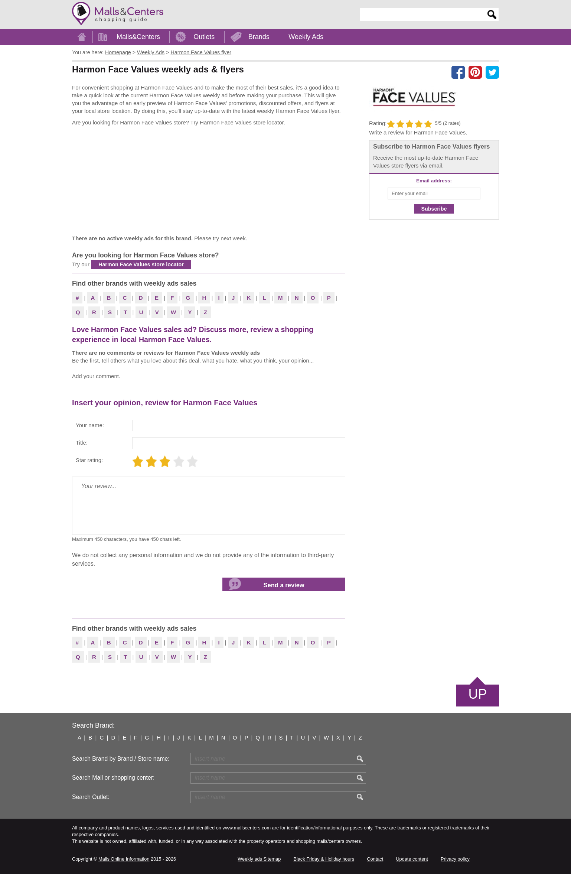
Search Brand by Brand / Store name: (121, 759)
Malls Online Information (123, 859)
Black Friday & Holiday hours (323, 859)
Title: (82, 442)
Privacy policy (455, 859)
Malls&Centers (138, 36)
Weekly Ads (305, 36)
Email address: (434, 180)
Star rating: (89, 460)
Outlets (204, 36)
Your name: (90, 425)
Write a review (386, 132)
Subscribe (434, 209)
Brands (259, 36)
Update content (412, 859)
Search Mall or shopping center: (113, 777)
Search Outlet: (91, 797)
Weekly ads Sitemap (259, 859)
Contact (375, 859)
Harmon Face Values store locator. (242, 122)
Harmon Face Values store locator (141, 264)
